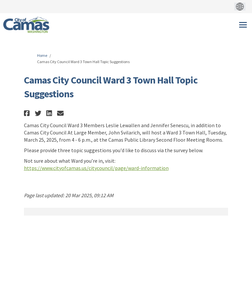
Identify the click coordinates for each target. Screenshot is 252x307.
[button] (28, 113)
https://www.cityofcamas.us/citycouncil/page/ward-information (96, 168)
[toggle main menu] (243, 25)
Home (42, 55)
